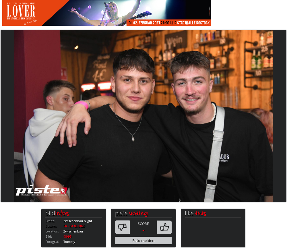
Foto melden (143, 240)
